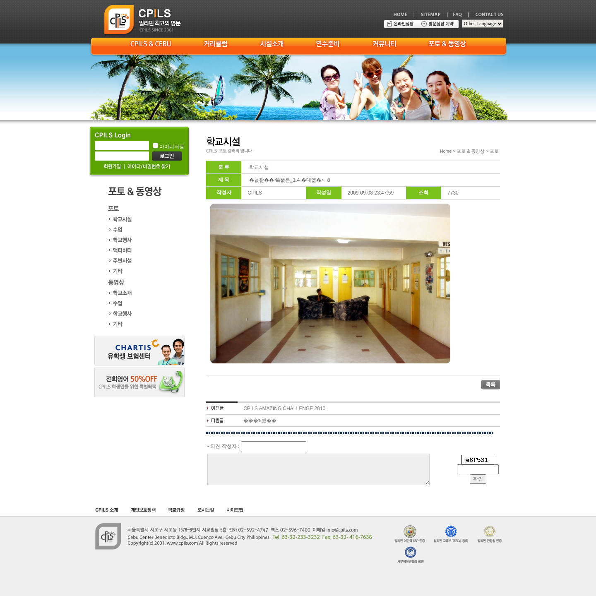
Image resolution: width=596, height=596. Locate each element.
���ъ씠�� (259, 420)
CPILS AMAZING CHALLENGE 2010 (284, 408)
